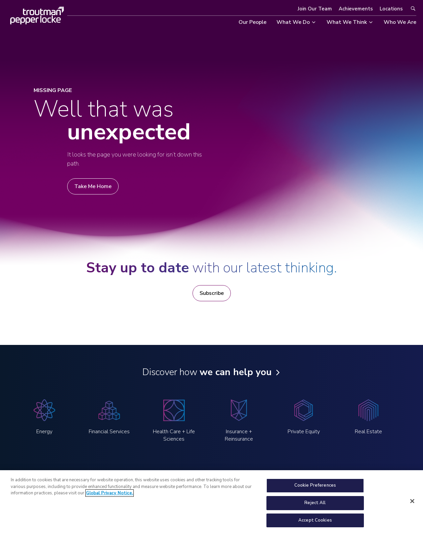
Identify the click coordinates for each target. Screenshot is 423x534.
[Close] (412, 504)
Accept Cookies (315, 524)
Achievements (356, 8)
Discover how (206, 372)
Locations (391, 8)
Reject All (315, 506)
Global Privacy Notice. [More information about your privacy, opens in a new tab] (109, 497)
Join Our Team (315, 8)
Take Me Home (93, 186)
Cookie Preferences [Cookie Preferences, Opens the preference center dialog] (315, 489)
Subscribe (212, 293)
